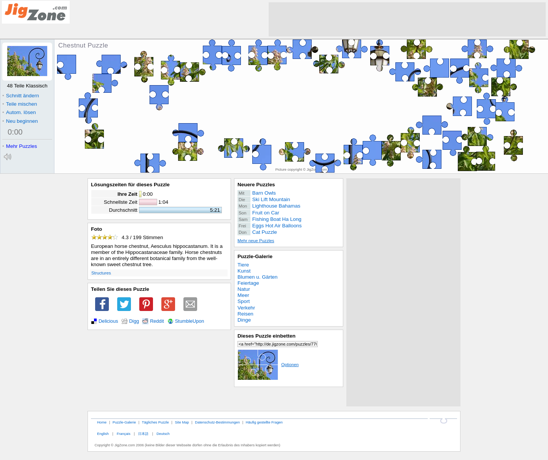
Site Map (182, 422)
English (103, 433)
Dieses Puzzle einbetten (266, 336)
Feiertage (248, 283)
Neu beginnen (20, 121)
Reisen (245, 314)
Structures (101, 273)
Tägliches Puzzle (155, 422)
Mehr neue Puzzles (255, 240)
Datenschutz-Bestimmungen (217, 422)
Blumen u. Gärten (257, 277)
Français (124, 433)
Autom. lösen (19, 112)
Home (102, 422)
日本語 (143, 433)
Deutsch (162, 433)
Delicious (108, 321)
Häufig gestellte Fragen (264, 422)
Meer (243, 295)
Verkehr (246, 308)
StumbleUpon (189, 321)
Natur (243, 289)
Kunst (243, 271)
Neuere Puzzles (256, 184)
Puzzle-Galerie (254, 256)
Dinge (244, 320)
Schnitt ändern (20, 95)
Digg (134, 321)
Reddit (157, 321)
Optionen (268, 364)
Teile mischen (19, 104)
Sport (243, 301)
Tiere (243, 265)
